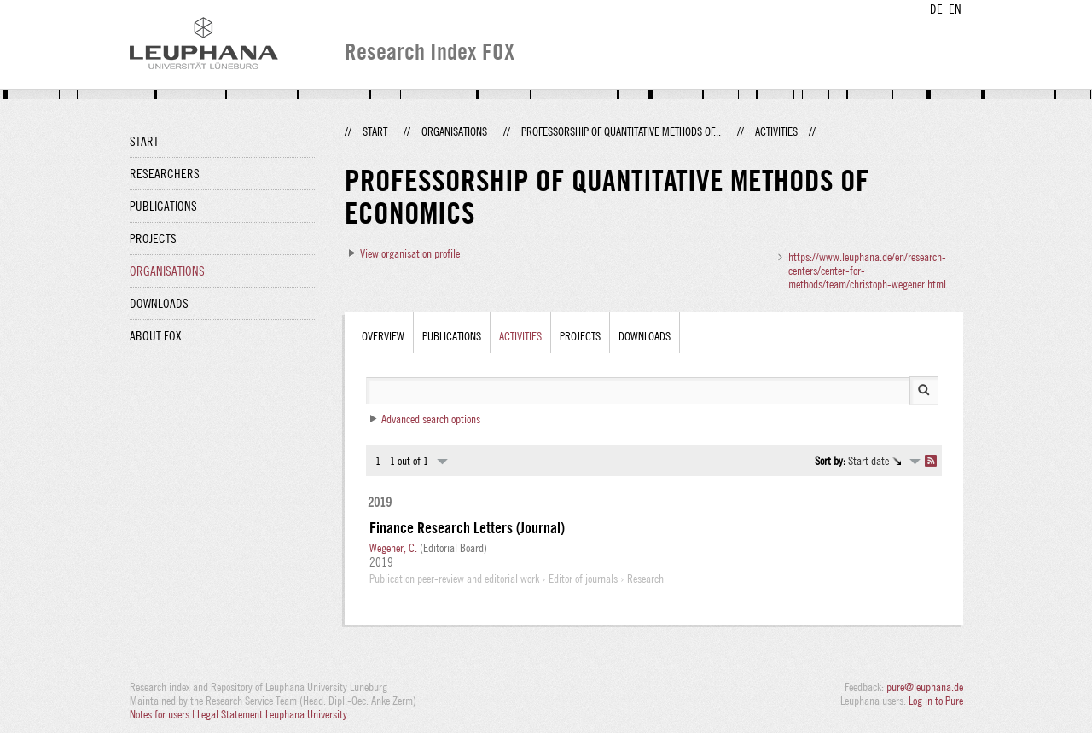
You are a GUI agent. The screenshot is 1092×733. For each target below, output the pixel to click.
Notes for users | (163, 714)
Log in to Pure (936, 700)
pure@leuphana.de (924, 687)
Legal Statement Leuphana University (272, 714)
